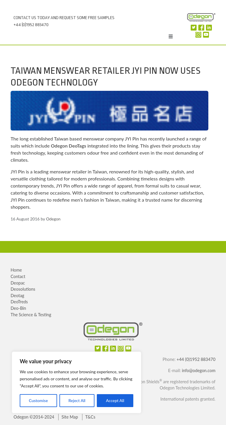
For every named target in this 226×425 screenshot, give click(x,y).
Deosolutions (23, 289)
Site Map (70, 416)
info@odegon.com (198, 370)
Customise (38, 400)
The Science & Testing (31, 314)
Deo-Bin (18, 308)
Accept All (115, 400)
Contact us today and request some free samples (64, 17)
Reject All (76, 400)
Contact (18, 276)
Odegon (53, 218)
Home (16, 269)
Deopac (18, 282)
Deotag (17, 295)
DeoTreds (19, 301)
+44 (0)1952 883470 (31, 24)
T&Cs (90, 416)
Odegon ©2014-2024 (34, 416)
